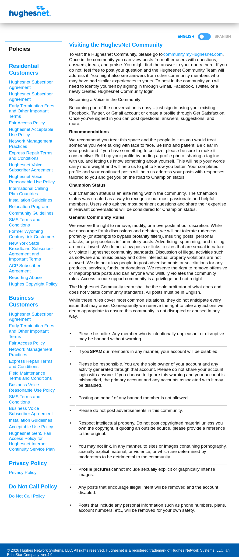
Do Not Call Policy (27, 496)
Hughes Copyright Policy (33, 284)
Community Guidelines (31, 213)
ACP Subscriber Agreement (24, 268)
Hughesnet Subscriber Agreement (31, 85)
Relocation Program (28, 206)
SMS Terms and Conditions (24, 222)
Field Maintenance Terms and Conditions (30, 376)
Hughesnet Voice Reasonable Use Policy (32, 179)
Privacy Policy (22, 472)
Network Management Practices (30, 144)
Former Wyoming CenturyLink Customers (32, 234)
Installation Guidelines (30, 200)
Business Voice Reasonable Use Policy (32, 387)
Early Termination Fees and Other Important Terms (31, 111)
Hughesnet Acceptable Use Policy (31, 132)
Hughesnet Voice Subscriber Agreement (31, 167)
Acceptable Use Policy (31, 426)
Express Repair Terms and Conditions (31, 155)
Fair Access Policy (27, 122)
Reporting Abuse (25, 277)
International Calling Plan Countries (28, 191)
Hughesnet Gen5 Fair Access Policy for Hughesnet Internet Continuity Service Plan (32, 441)
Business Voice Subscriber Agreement (31, 411)
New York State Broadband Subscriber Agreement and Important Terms (31, 251)
